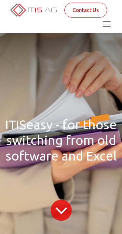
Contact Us (86, 10)
